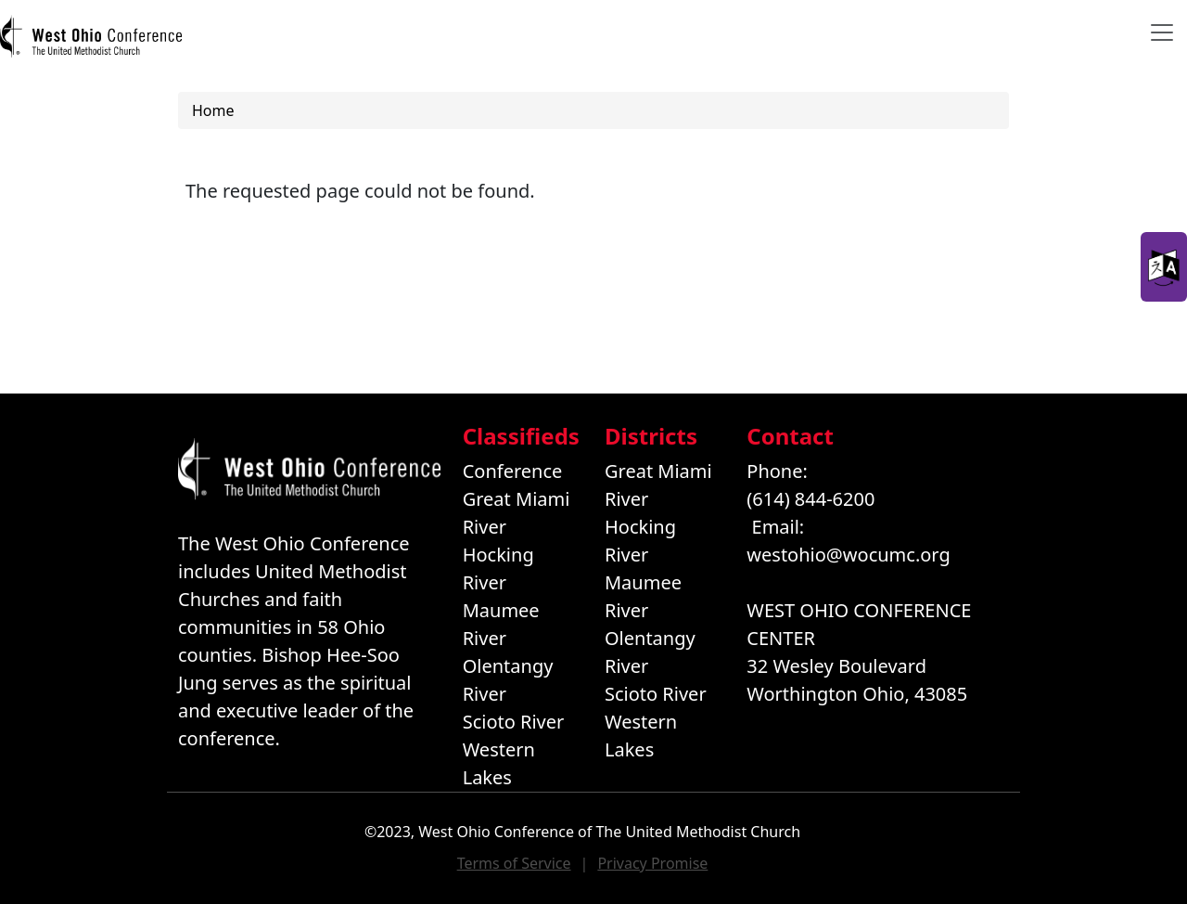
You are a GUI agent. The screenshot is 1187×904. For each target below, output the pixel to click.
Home (213, 110)
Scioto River (514, 721)
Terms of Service (514, 863)
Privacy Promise (652, 863)
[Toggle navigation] (1162, 32)
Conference (513, 471)
